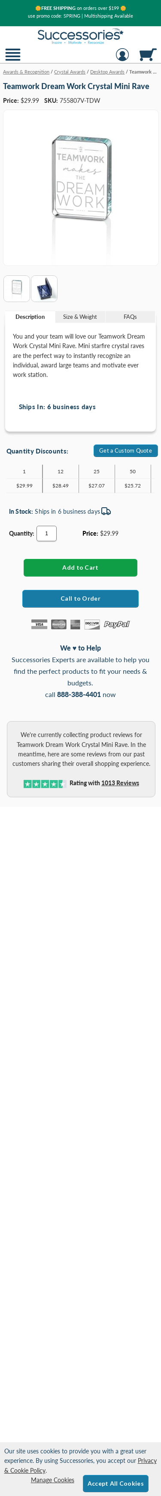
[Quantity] (46, 533)
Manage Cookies (52, 1480)
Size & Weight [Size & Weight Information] (80, 316)
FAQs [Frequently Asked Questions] (130, 316)
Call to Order (80, 598)
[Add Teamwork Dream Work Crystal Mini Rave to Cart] (80, 567)
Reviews (120, 783)
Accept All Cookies (116, 1483)
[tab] (30, 317)
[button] (12, 60)
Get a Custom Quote (125, 450)
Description (30, 316)
